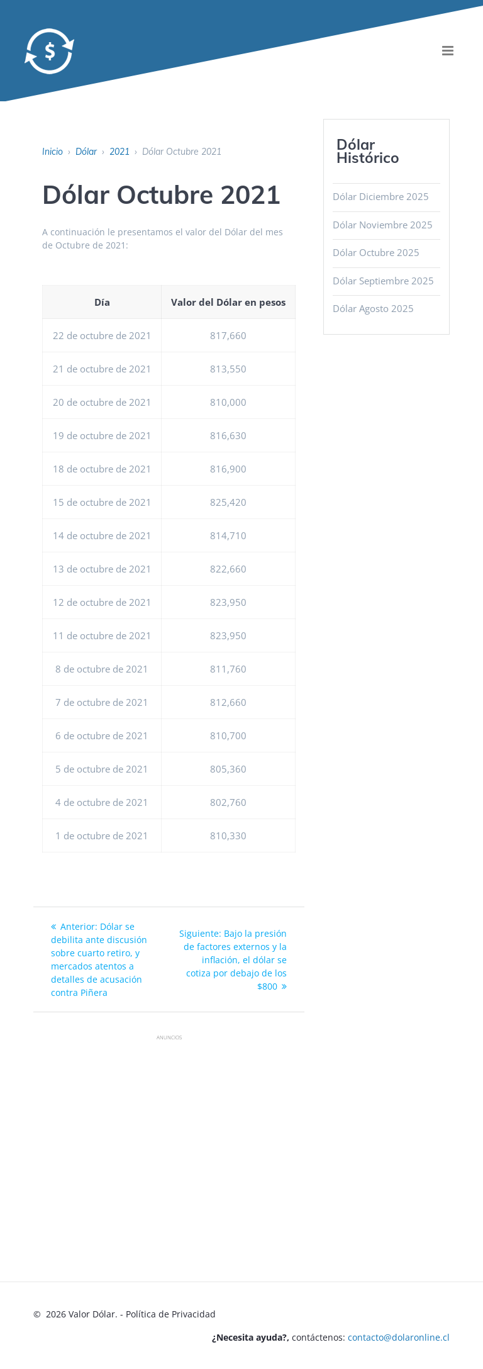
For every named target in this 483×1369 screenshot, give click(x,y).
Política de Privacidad (171, 1314)
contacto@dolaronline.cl (399, 1337)
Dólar (86, 151)
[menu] (448, 51)
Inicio (52, 151)
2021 (119, 151)
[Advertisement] (257, 1136)
